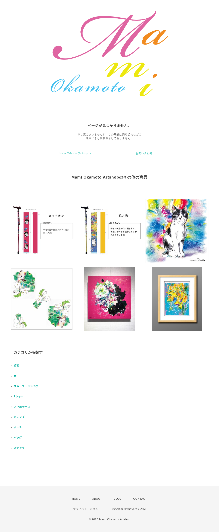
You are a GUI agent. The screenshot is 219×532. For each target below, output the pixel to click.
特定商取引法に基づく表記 (129, 509)
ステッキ (19, 447)
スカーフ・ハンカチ (26, 386)
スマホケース (22, 406)
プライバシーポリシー (87, 509)
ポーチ (18, 427)
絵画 (16, 365)
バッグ (18, 437)
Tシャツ (19, 396)
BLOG (118, 498)
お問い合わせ (144, 153)
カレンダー (21, 417)
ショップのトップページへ (75, 153)
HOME (76, 498)
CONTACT (140, 498)
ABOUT (97, 498)
